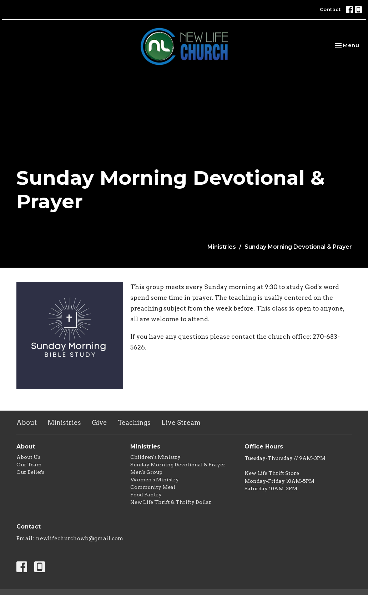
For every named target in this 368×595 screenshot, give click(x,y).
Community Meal (152, 487)
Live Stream (181, 422)
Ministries (221, 246)
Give (99, 422)
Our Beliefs (30, 472)
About (26, 422)
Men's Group (146, 472)
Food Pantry (146, 494)
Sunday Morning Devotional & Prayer (178, 464)
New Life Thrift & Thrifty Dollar (170, 502)
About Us (28, 457)
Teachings (134, 422)
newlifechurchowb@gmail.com (79, 538)
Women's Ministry (154, 479)
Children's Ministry (155, 457)
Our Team (28, 464)
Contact (330, 9)
